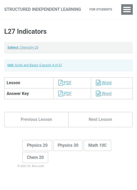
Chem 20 (35, 157)
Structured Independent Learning (42, 9)
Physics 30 (68, 145)
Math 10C (97, 145)
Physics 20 (37, 145)
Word (102, 82)
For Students (101, 9)
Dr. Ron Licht (36, 166)
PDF (64, 82)
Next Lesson (100, 119)
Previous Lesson (36, 119)
